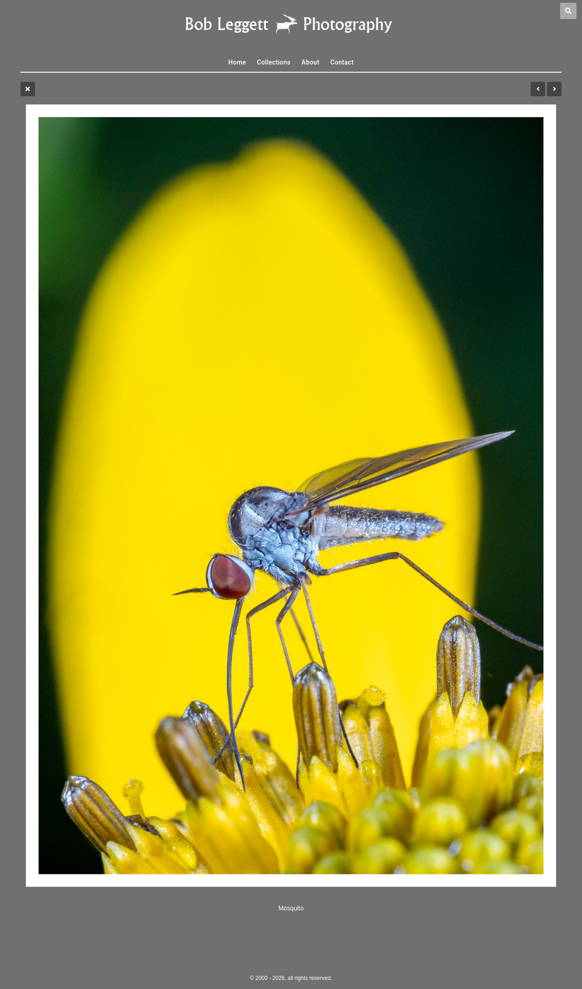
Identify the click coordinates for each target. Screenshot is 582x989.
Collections (274, 62)
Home (237, 62)
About (310, 62)
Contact (342, 62)
